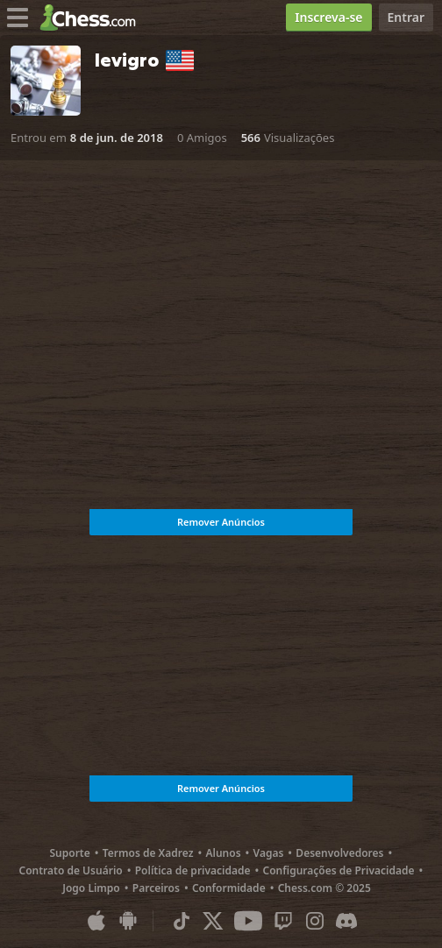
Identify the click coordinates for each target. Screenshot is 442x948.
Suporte (69, 852)
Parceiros (156, 888)
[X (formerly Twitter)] (213, 920)
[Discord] (346, 920)
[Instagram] (314, 920)
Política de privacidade (193, 870)
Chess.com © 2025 (324, 888)
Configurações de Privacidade (339, 870)
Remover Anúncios (221, 521)
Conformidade (229, 888)
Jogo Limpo (91, 888)
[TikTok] (181, 920)
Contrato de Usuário (71, 870)
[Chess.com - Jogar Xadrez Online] (92, 17)
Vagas (268, 852)
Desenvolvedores (339, 852)
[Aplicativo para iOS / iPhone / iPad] (96, 920)
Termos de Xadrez (148, 852)
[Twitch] (283, 920)
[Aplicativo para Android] (128, 920)
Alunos (222, 852)
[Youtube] (248, 921)
